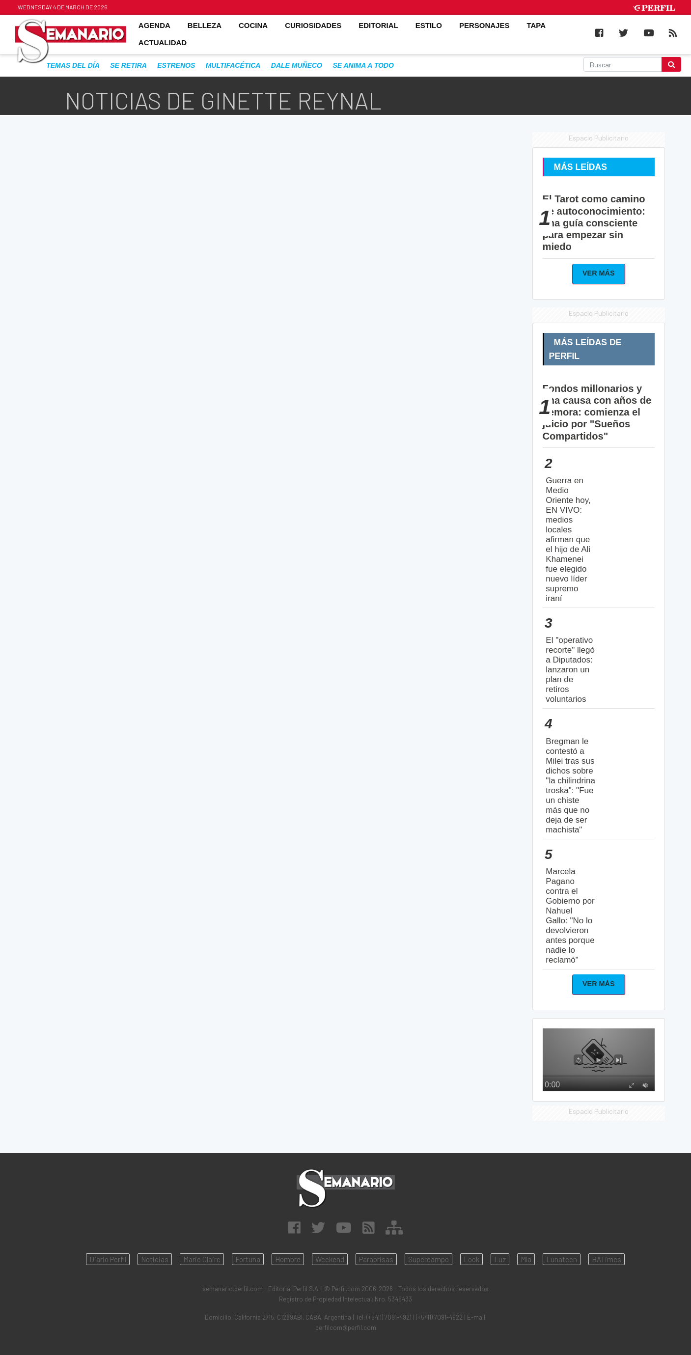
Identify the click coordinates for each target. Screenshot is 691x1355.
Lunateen (561, 1259)
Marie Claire (202, 1259)
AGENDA (154, 25)
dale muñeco (296, 65)
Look (471, 1259)
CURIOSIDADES (313, 25)
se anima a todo (362, 65)
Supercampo (428, 1259)
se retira (128, 65)
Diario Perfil (107, 1259)
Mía (526, 1259)
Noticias (154, 1259)
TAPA (536, 25)
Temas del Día (73, 65)
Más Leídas (581, 167)
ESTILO (428, 25)
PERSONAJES (484, 25)
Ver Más (598, 273)
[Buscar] (623, 64)
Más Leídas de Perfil (585, 349)
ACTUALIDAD (162, 43)
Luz (500, 1259)
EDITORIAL (378, 25)
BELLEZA (204, 25)
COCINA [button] (253, 25)
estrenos (176, 65)
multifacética (233, 65)
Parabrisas (376, 1259)
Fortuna (247, 1259)
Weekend (329, 1259)
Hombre (288, 1259)
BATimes (606, 1259)
